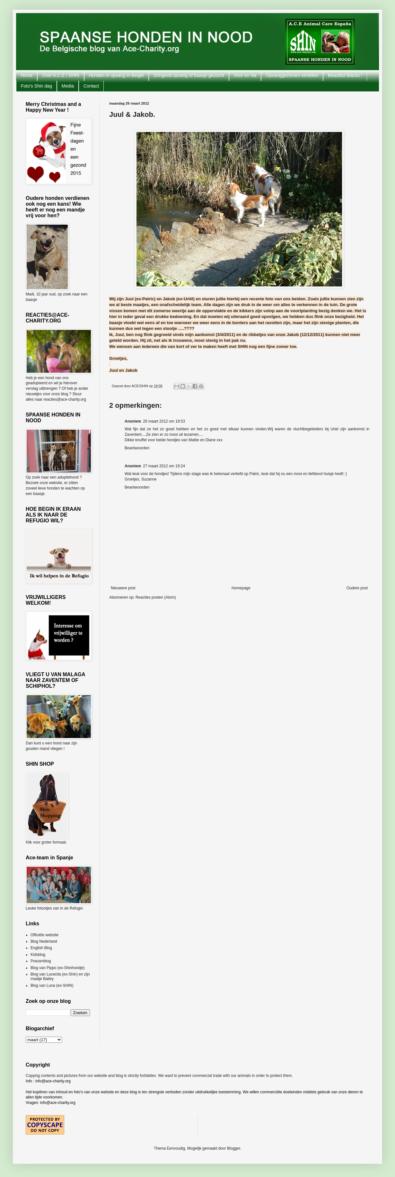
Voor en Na (245, 75)
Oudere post (357, 588)
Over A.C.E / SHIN (60, 75)
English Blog (41, 948)
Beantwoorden (137, 448)
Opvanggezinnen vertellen (292, 75)
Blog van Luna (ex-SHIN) (52, 985)
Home (26, 75)
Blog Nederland (44, 941)
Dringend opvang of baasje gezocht (189, 75)
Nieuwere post (123, 588)
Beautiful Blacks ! (345, 75)
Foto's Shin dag (36, 86)
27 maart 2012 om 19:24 (164, 466)
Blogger (233, 1148)
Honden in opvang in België (116, 75)
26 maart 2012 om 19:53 (164, 421)
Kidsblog (38, 954)
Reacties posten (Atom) (156, 597)
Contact (91, 86)
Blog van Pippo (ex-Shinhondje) (58, 968)
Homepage (241, 588)
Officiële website (44, 935)
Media (68, 86)
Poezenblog (41, 961)
